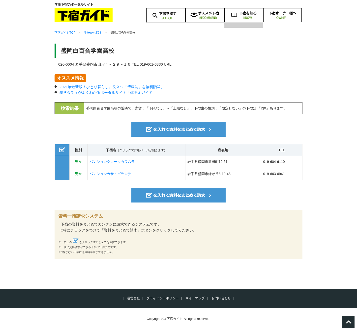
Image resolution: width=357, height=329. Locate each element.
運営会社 (133, 298)
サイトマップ (195, 298)
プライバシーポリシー (163, 298)
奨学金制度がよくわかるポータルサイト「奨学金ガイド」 (108, 92)
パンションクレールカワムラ (112, 162)
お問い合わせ (221, 298)
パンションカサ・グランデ (110, 174)
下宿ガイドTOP (65, 32)
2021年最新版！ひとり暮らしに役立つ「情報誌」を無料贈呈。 (112, 87)
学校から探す (93, 32)
